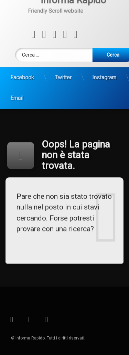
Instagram (104, 71)
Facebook (22, 71)
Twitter (63, 71)
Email (16, 92)
